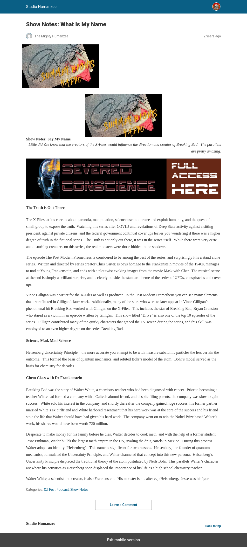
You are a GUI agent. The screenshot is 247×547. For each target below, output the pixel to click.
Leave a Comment (123, 505)
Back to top (213, 526)
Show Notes (79, 490)
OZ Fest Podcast (56, 490)
